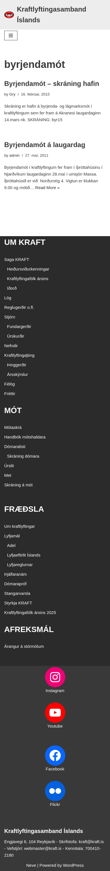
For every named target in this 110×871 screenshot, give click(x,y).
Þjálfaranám (15, 574)
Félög (9, 384)
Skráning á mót (18, 484)
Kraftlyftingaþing (19, 355)
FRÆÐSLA (24, 509)
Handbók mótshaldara (25, 437)
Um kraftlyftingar (19, 526)
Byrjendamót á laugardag (44, 145)
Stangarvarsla (17, 593)
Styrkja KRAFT (18, 602)
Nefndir (11, 345)
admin (14, 155)
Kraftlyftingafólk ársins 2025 (30, 612)
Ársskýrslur (17, 374)
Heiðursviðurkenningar (28, 269)
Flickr (55, 804)
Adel (11, 545)
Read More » (47, 187)
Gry (12, 94)
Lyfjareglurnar (20, 564)
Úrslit (9, 465)
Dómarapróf (15, 583)
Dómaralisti (14, 446)
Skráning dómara (23, 456)
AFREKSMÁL (29, 629)
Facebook (55, 768)
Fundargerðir (19, 326)
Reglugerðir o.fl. (19, 307)
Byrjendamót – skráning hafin (51, 83)
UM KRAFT (24, 242)
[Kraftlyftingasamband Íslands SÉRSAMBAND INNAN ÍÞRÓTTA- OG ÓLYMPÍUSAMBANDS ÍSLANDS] (55, 15)
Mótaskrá (13, 427)
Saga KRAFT (16, 259)
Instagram (55, 690)
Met (7, 475)
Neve (31, 865)
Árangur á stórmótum (24, 646)
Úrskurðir (15, 336)
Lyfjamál (12, 535)
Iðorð (12, 288)
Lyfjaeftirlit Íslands (24, 555)
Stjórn (9, 316)
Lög (7, 297)
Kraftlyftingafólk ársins (27, 278)
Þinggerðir (16, 364)
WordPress (73, 865)
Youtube (55, 726)
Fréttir (9, 393)
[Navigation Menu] (10, 35)
